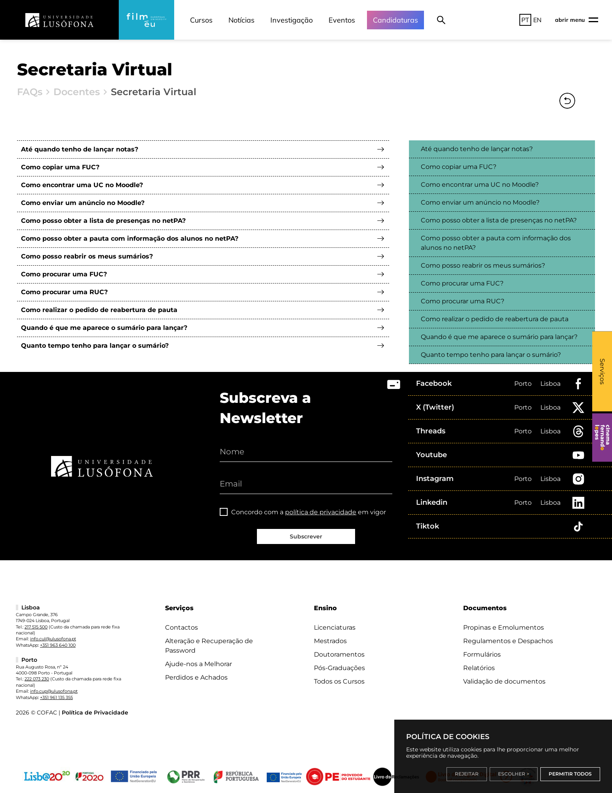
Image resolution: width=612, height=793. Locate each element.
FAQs (29, 92)
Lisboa (550, 383)
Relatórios (479, 668)
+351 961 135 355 (56, 697)
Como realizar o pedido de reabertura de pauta (99, 310)
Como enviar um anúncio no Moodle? (82, 203)
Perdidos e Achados (196, 677)
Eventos (342, 20)
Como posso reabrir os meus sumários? (87, 256)
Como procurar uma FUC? (64, 274)
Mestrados (330, 641)
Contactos (181, 627)
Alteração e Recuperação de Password (209, 645)
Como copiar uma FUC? (60, 167)
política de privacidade (320, 512)
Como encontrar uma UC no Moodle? (82, 185)
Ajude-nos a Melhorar (198, 664)
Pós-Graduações (339, 668)
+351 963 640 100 (58, 645)
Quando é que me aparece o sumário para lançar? (104, 327)
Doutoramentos (339, 654)
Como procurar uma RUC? (64, 292)
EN (537, 20)
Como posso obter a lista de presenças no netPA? (103, 220)
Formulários (482, 654)
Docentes (76, 92)
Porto (523, 383)
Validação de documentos (504, 681)
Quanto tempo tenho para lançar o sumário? (95, 345)
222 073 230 (37, 679)
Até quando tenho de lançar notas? (79, 149)
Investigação (291, 20)
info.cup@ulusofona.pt (54, 691)
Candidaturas (395, 20)
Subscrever (306, 536)
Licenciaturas (334, 627)
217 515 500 (36, 627)
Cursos (201, 20)
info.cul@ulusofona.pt (53, 639)
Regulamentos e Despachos (508, 641)
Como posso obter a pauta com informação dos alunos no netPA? (129, 238)
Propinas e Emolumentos (503, 627)
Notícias (241, 20)
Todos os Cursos (339, 681)
